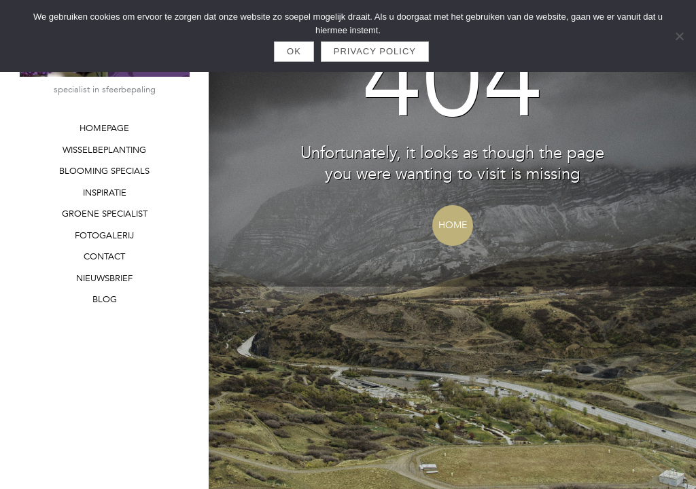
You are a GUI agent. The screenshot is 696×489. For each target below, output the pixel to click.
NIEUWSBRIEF (104, 278)
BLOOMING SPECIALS (104, 171)
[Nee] (679, 36)
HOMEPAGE (104, 128)
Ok (294, 51)
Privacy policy (375, 51)
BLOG (104, 299)
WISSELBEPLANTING (104, 150)
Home (452, 225)
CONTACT (104, 257)
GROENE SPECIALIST (104, 214)
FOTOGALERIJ (104, 236)
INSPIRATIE (104, 193)
